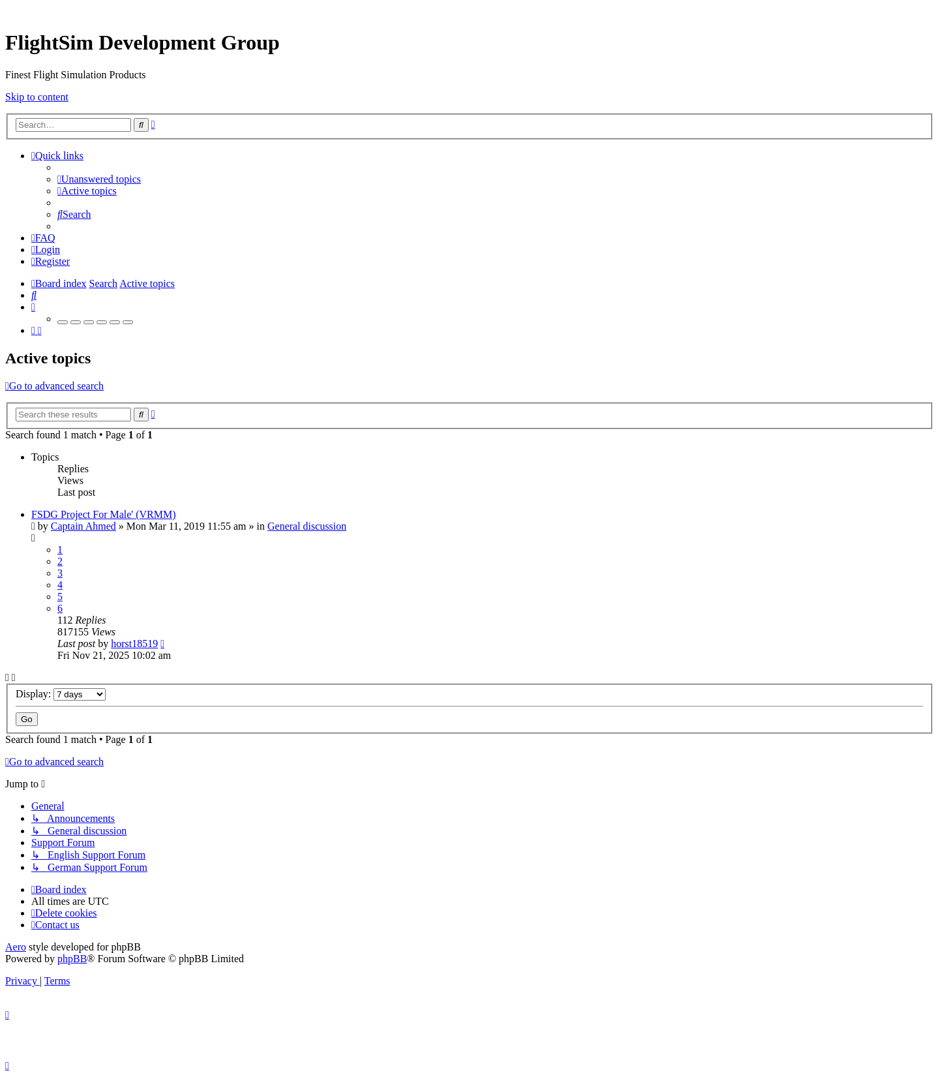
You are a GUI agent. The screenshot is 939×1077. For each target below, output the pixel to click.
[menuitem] (99, 179)
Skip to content (36, 96)
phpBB (72, 958)
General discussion (306, 526)
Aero (15, 946)
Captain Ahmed (83, 526)
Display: (61, 693)
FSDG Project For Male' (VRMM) (103, 514)
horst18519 (134, 643)
